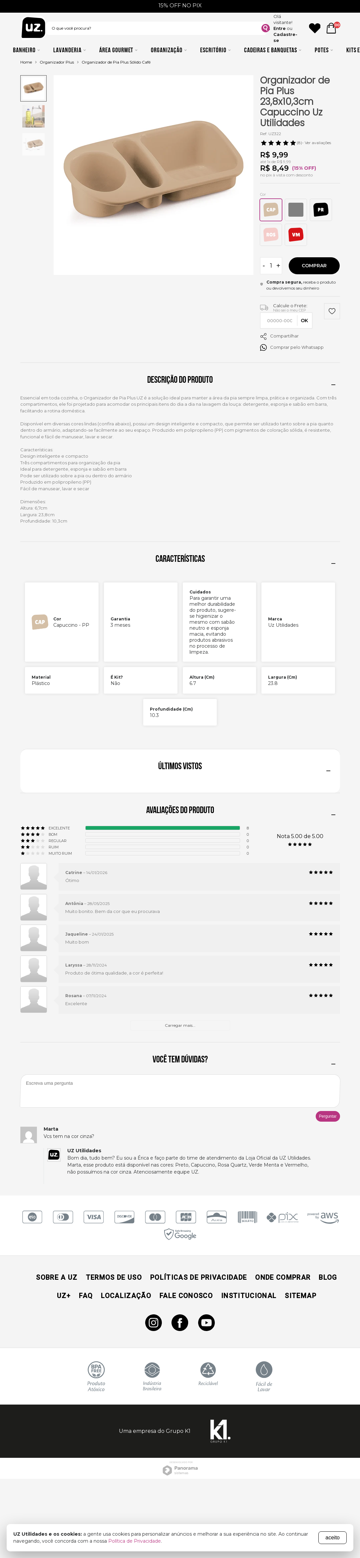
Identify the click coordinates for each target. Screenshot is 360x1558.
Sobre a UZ (56, 1277)
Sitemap (300, 1296)
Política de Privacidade (134, 1541)
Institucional (248, 1296)
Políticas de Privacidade (198, 1277)
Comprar (314, 266)
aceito (332, 1537)
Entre (279, 28)
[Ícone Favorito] (315, 28)
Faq (86, 1296)
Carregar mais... (180, 1025)
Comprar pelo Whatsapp (292, 347)
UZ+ (64, 1296)
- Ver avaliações (295, 142)
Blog (328, 1277)
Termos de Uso (114, 1277)
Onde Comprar (282, 1277)
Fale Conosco (186, 1296)
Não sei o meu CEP (289, 310)
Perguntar (328, 1116)
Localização (126, 1296)
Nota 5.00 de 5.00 (300, 836)
